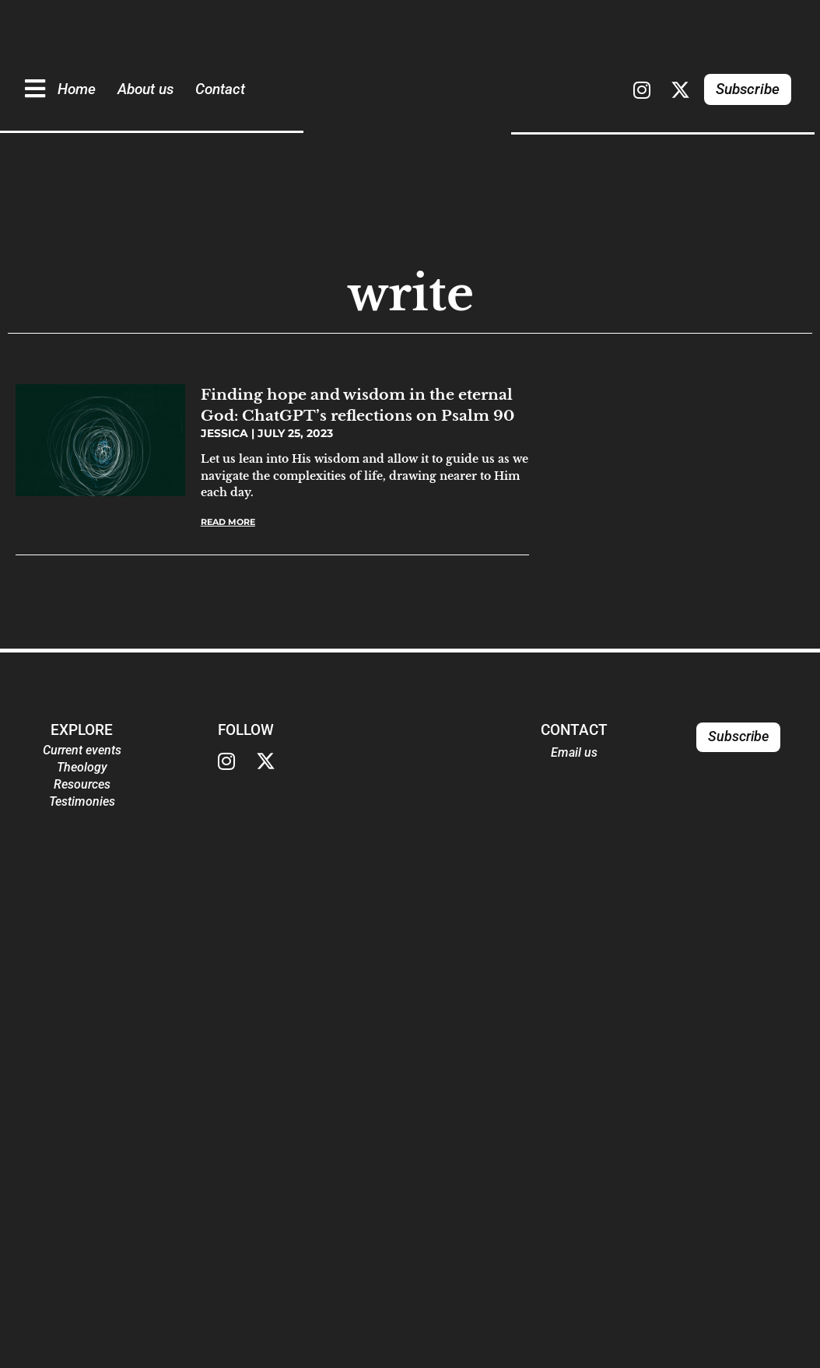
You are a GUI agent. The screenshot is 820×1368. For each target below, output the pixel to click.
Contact (220, 89)
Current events (82, 750)
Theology (82, 767)
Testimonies (82, 801)
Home (77, 89)
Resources (82, 784)
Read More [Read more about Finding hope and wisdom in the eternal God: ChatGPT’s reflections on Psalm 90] (228, 521)
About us (145, 89)
